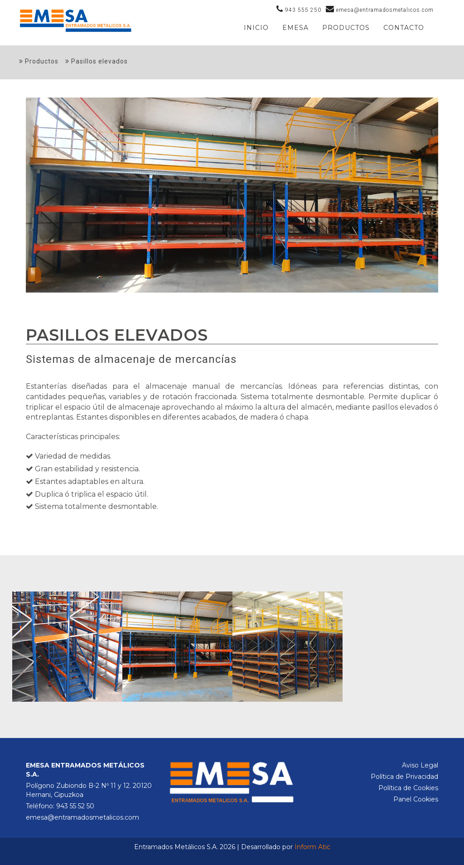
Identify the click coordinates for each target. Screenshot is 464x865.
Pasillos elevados (96, 61)
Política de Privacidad (404, 776)
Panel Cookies (415, 799)
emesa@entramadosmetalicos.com (82, 817)
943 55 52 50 (75, 806)
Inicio (256, 28)
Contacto (403, 28)
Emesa (295, 28)
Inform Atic (312, 847)
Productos (38, 61)
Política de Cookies (408, 788)
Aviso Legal (420, 765)
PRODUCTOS (346, 28)
